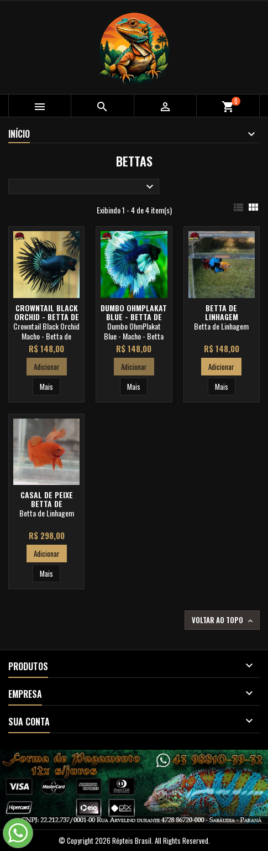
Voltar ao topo (223, 619)
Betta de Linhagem (221, 312)
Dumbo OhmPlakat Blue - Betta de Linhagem (134, 316)
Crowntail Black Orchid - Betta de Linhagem (46, 316)
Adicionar (47, 366)
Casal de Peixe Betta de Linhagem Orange (46, 503)
